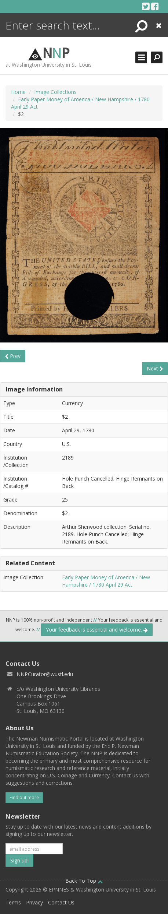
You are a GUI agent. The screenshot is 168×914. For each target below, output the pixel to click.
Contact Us (61, 902)
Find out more (24, 797)
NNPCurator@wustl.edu (45, 674)
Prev (13, 355)
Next (155, 368)
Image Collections (55, 91)
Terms (13, 902)
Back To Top (84, 880)
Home (18, 91)
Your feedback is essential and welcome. (97, 629)
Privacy (34, 902)
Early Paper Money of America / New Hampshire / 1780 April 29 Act (106, 581)
